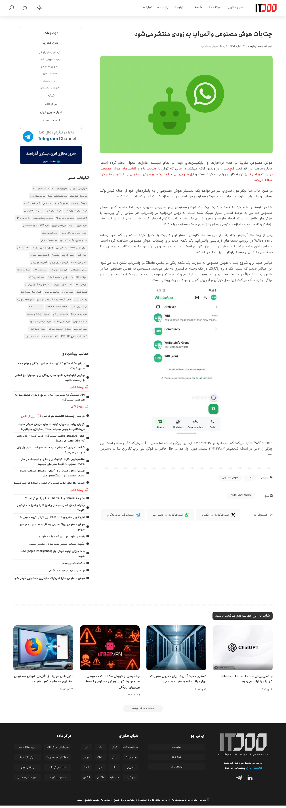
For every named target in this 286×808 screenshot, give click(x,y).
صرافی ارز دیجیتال (78, 188)
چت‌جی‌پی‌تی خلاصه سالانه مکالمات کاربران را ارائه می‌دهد (246, 681)
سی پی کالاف (61, 203)
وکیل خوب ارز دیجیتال (42, 247)
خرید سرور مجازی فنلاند (75, 210)
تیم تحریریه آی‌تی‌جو (260, 46)
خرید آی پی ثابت (50, 233)
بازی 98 (55, 255)
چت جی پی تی (80, 299)
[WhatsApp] (170, 515)
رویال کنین (82, 255)
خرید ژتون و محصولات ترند (60, 277)
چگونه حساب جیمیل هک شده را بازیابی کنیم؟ (55, 543)
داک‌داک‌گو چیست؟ (72, 562)
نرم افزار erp (81, 277)
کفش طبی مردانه (79, 262)
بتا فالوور (47, 203)
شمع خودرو (67, 292)
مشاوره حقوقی (80, 321)
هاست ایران (254, 770)
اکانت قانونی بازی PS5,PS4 (74, 336)
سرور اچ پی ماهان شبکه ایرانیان (71, 247)
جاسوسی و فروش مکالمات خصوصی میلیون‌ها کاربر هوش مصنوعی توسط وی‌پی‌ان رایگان (112, 683)
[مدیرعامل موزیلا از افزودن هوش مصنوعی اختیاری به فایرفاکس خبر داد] (43, 650)
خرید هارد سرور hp (65, 218)
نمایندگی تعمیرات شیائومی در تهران (54, 299)
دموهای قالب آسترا (57, 196)
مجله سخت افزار (49, 240)
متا (249, 477)
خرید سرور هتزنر (53, 210)
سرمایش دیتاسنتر (78, 196)
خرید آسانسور (80, 329)
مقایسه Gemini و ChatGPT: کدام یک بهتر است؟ (53, 498)
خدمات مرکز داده (41, 188)
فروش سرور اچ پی (59, 262)
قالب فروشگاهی (32, 203)
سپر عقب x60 (40, 270)
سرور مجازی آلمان (78, 270)
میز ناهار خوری (59, 225)
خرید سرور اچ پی (79, 307)
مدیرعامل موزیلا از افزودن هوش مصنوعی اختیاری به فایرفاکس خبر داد (44, 681)
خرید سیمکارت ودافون (40, 321)
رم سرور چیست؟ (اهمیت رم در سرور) (61, 415)
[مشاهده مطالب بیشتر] (143, 710)
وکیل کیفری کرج (60, 314)
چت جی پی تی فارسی (43, 218)
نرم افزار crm (81, 284)
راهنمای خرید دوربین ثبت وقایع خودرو (60, 536)
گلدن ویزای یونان (39, 262)
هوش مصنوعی (210, 46)
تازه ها (223, 46)
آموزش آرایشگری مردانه (38, 314)
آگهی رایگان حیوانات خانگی (74, 233)
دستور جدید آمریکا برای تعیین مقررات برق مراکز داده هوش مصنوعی (176, 681)
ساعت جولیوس (51, 292)
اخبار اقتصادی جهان (33, 210)
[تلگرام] (238, 781)
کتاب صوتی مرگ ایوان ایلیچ (38, 284)
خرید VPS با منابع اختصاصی (36, 225)
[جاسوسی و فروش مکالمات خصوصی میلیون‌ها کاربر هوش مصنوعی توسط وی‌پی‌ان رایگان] (110, 650)
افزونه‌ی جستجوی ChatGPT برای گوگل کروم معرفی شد (50, 517)
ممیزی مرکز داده (59, 188)
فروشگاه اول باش (58, 270)
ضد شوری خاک (36, 277)
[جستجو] (11, 8)
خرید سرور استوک (78, 225)
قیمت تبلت (81, 292)
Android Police (241, 495)
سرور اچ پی (68, 255)
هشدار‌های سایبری (63, 284)
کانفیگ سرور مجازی (39, 255)
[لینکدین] (249, 781)
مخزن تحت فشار (37, 329)
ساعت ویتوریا (32, 336)
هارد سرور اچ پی (25, 299)
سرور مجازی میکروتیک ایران (73, 240)
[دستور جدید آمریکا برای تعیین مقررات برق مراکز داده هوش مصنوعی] (176, 650)
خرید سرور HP (22, 218)
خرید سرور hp (23, 270)
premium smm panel (56, 307)
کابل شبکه (82, 218)
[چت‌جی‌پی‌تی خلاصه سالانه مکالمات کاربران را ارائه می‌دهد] (243, 650)
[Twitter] (218, 515)
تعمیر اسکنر (23, 247)
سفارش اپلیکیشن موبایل (59, 329)
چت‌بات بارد (140, 168)
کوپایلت (227, 168)
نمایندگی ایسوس (79, 203)
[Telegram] (123, 515)
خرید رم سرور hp (79, 314)
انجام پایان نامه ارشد (31, 292)
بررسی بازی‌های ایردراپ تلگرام (66, 569)
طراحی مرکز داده (37, 196)
